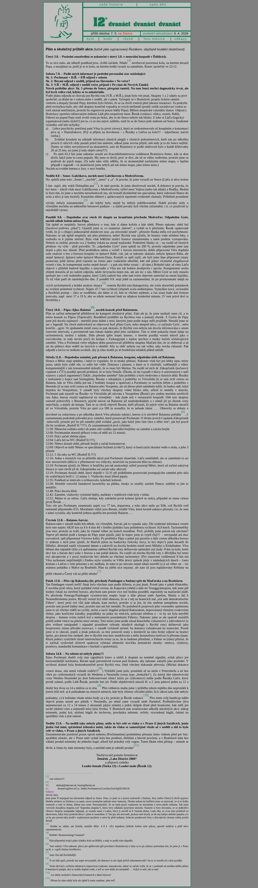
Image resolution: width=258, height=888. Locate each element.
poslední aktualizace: (158, 33)
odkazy (180, 39)
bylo (90, 39)
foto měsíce (154, 39)
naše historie (111, 4)
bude (108, 39)
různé (128, 39)
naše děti (158, 4)
